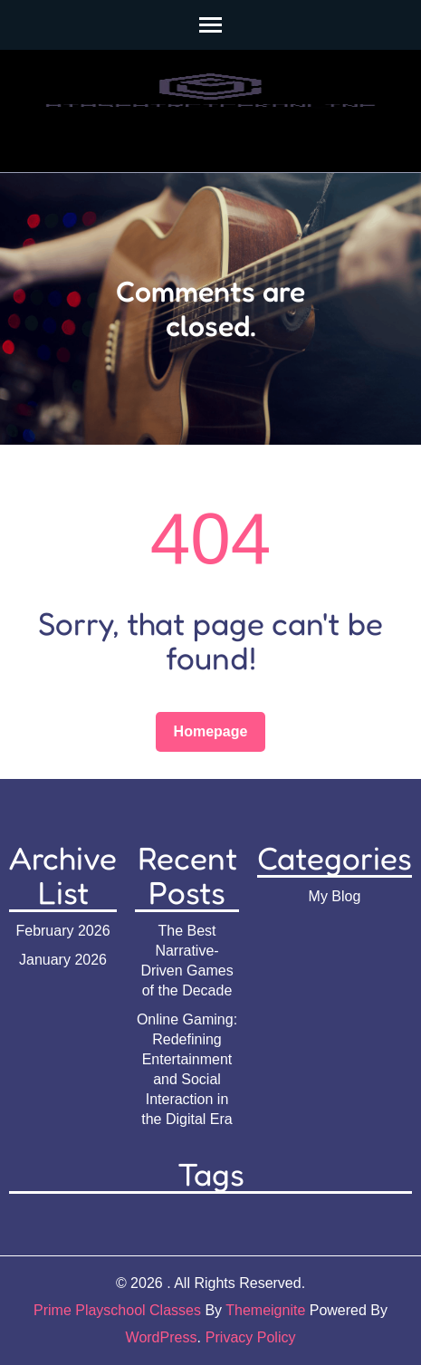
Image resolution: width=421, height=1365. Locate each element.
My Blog (335, 896)
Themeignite (265, 1310)
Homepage (211, 731)
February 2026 (62, 930)
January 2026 (63, 959)
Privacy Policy (251, 1337)
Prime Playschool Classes (117, 1310)
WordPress (161, 1337)
